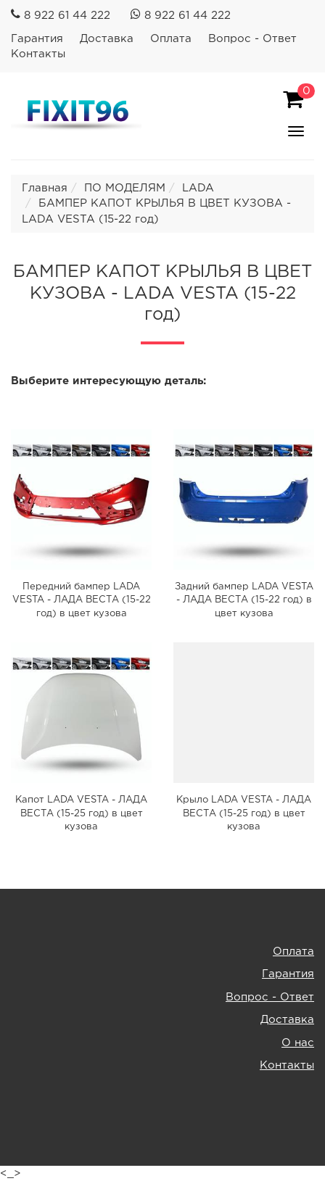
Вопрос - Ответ (252, 38)
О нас (297, 1043)
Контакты (38, 54)
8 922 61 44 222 (67, 15)
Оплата (171, 38)
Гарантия (37, 38)
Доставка (106, 38)
